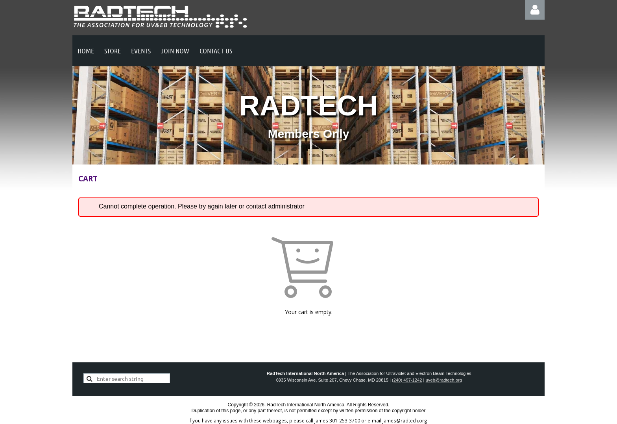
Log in (535, 10)
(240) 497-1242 (407, 380)
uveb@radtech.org (444, 380)
